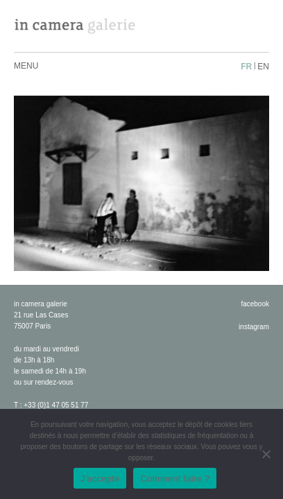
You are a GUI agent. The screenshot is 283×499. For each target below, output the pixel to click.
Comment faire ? (174, 478)
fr (246, 66)
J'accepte (100, 478)
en (263, 66)
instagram (254, 327)
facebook (255, 304)
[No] (266, 454)
